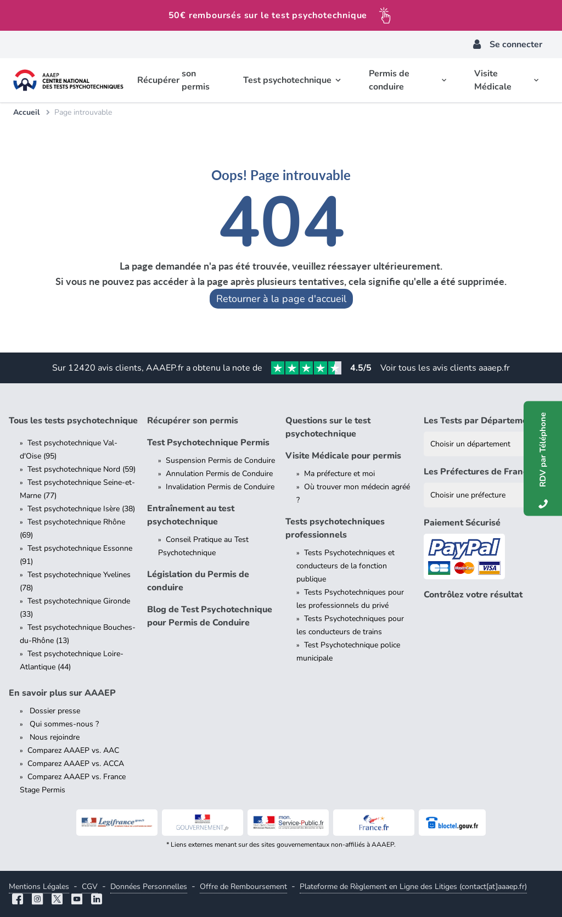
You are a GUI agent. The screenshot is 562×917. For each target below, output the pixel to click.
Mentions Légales (39, 886)
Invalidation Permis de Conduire (220, 487)
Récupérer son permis (192, 421)
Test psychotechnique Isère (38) (81, 509)
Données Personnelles (148, 886)
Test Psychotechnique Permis (208, 443)
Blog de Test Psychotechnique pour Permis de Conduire (209, 616)
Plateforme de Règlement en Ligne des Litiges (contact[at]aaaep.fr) (413, 886)
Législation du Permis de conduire (198, 581)
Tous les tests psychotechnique (73, 421)
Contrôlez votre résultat (473, 595)
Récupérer (176, 80)
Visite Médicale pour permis (343, 456)
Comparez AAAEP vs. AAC (73, 750)
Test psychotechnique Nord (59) (81, 469)
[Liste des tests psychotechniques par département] (488, 444)
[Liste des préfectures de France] (488, 495)
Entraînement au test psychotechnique (190, 515)
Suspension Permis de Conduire (220, 460)
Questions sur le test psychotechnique (327, 427)
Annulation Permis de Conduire (219, 473)
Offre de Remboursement (243, 886)
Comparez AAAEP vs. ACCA (75, 763)
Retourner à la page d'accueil (281, 298)
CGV (90, 886)
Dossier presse (53, 711)
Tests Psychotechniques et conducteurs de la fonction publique (345, 565)
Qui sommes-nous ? (63, 724)
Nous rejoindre (53, 737)
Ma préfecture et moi (339, 473)
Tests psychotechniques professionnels (335, 528)
